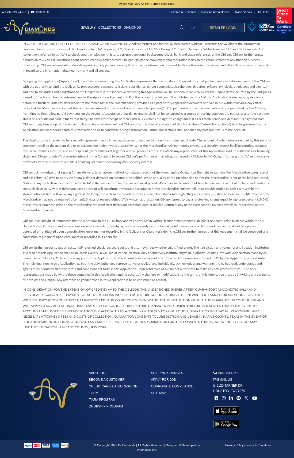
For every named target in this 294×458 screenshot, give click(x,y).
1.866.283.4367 (227, 373)
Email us (222, 380)
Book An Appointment (215, 12)
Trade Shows (243, 12)
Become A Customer (182, 12)
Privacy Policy (234, 445)
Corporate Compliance (172, 386)
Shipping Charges (167, 373)
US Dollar (263, 12)
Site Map (158, 393)
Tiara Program (102, 400)
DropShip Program (106, 406)
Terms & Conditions (258, 445)
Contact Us (40, 12)
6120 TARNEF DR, (229, 388)
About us (97, 373)
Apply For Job (163, 380)
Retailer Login (223, 28)
